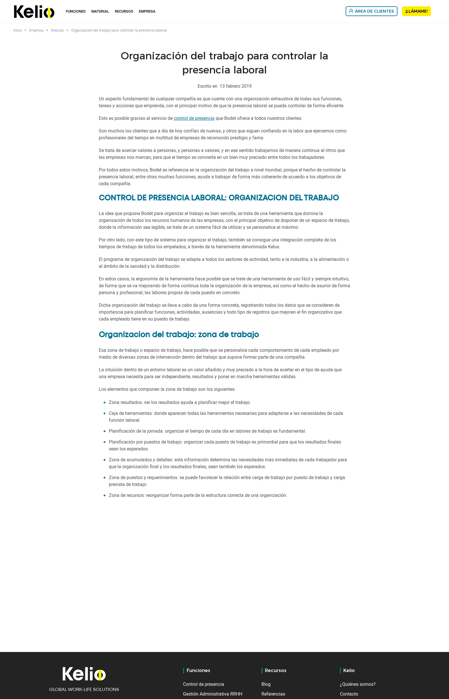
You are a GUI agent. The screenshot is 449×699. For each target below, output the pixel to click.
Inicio (17, 30)
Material (100, 11)
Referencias (273, 694)
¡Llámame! (416, 11)
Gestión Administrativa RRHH (212, 694)
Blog (266, 684)
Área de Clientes (374, 11)
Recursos (124, 11)
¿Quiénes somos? (358, 684)
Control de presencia (203, 684)
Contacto (349, 694)
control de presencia (194, 118)
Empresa (147, 11)
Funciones (76, 11)
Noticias (57, 30)
